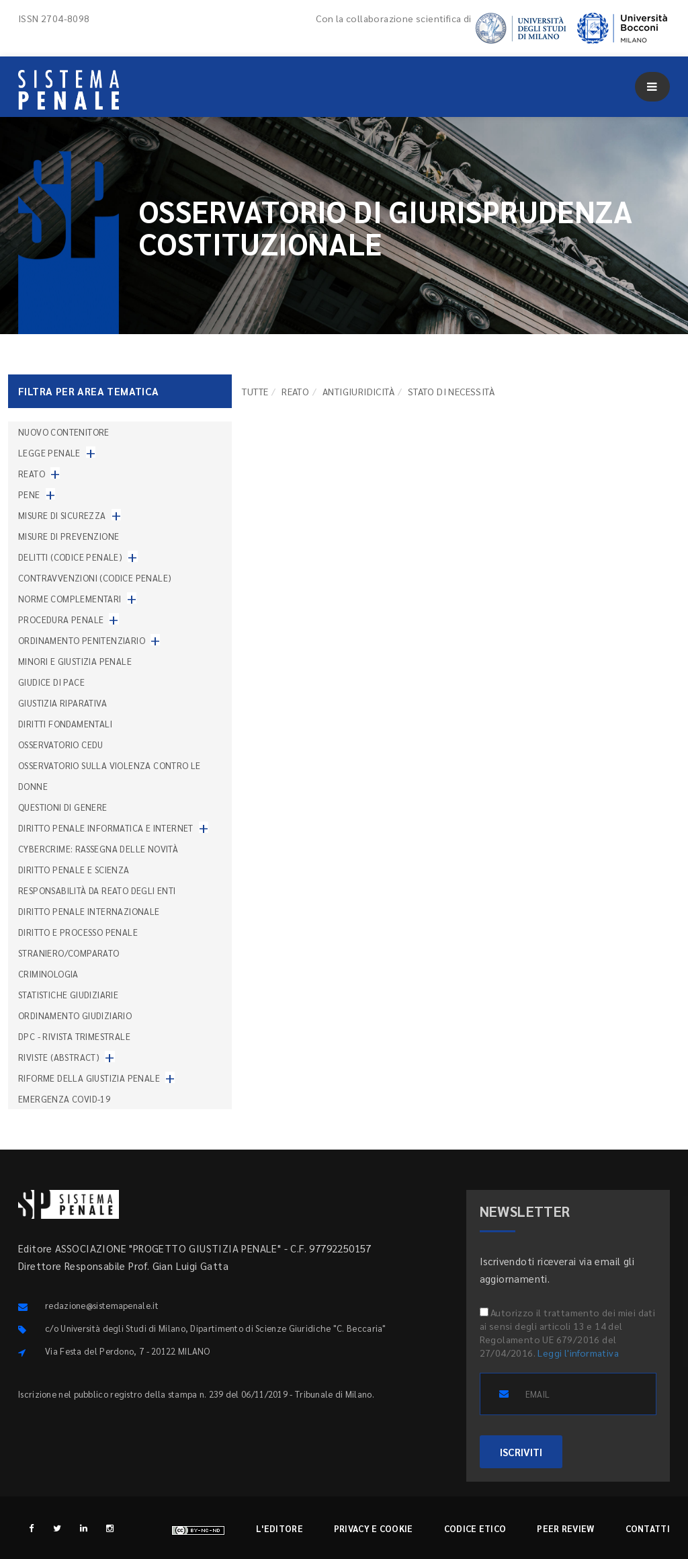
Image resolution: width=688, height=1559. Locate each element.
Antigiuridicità (358, 391)
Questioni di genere (63, 807)
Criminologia (48, 974)
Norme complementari (70, 598)
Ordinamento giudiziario (75, 1015)
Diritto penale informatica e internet (106, 828)
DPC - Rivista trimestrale (74, 1036)
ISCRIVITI (521, 1451)
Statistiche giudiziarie (68, 994)
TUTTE (255, 391)
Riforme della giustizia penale (89, 1078)
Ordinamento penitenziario (81, 640)
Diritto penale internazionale (89, 911)
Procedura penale (60, 619)
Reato (295, 391)
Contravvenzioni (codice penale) (94, 578)
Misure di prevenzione (68, 536)
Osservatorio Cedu (60, 744)
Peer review (565, 1528)
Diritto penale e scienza (74, 869)
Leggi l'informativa (578, 1353)
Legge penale (49, 452)
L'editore (279, 1528)
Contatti (648, 1528)
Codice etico (475, 1528)
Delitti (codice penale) (70, 557)
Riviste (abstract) (58, 1057)
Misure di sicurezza (62, 515)
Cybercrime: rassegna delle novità (98, 848)
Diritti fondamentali (65, 723)
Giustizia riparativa (62, 703)
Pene (29, 494)
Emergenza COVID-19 (64, 1099)
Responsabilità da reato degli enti (97, 890)
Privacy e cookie (373, 1528)
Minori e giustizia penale (75, 661)
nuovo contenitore (64, 432)
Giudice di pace (51, 682)
